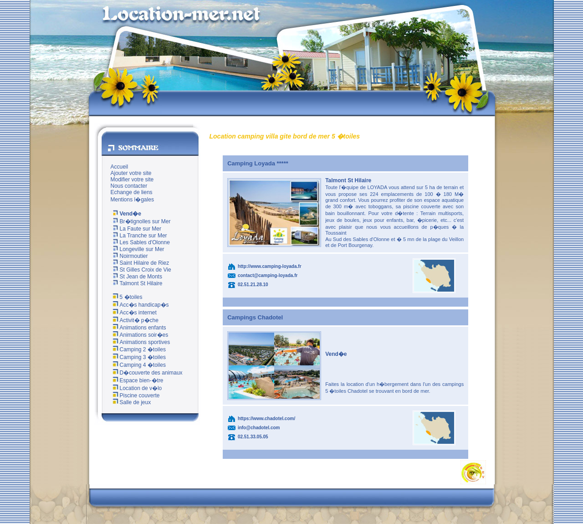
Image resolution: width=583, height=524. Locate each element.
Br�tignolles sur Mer (141, 221)
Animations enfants (138, 327)
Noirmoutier (129, 256)
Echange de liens (132, 192)
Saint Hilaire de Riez (140, 263)
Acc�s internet (134, 312)
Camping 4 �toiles (138, 365)
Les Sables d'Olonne (140, 242)
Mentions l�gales (132, 199)
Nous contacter (129, 186)
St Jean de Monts (136, 276)
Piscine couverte (135, 395)
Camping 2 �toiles (138, 349)
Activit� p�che (135, 320)
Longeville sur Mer (137, 249)
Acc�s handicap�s (140, 305)
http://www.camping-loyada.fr (270, 266)
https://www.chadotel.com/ (266, 418)
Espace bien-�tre (137, 380)
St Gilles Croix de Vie (141, 270)
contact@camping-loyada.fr (267, 275)
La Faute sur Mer (136, 229)
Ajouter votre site (131, 173)
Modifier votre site (132, 179)
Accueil (119, 167)
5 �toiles (127, 297)
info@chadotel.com (259, 427)
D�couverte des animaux (147, 373)
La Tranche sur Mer (139, 235)
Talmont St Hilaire (137, 283)
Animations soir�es (140, 335)
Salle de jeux (131, 402)
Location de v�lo (136, 388)
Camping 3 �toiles (138, 357)
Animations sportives (140, 342)
